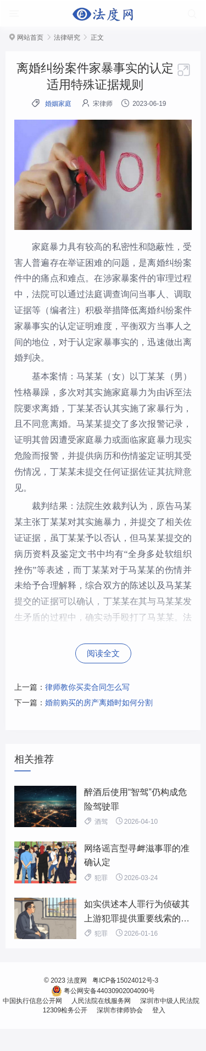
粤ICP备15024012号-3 (125, 980)
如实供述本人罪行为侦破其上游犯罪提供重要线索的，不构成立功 (137, 918)
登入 (157, 1010)
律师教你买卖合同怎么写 (87, 687)
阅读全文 (103, 653)
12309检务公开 (65, 1010)
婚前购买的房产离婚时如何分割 (99, 702)
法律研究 (67, 37)
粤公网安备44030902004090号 (103, 990)
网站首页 (30, 37)
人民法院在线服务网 (101, 1001)
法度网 (77, 980)
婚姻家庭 (58, 104)
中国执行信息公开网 (34, 1001)
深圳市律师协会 (119, 1010)
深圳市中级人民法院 (169, 1001)
